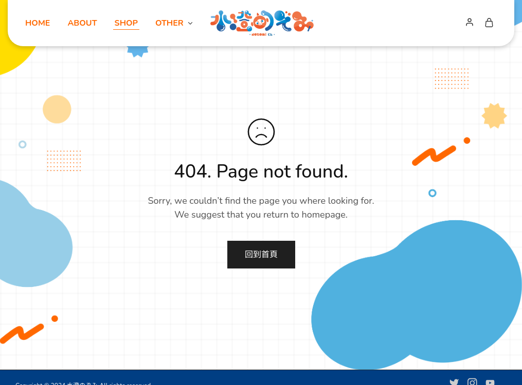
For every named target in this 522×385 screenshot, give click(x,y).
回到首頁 (261, 254)
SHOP (126, 23)
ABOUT (82, 23)
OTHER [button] (174, 23)
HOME (37, 23)
